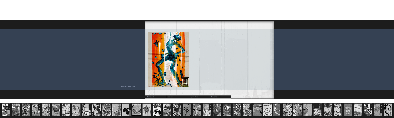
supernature (194, 97)
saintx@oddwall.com (128, 86)
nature (170, 97)
